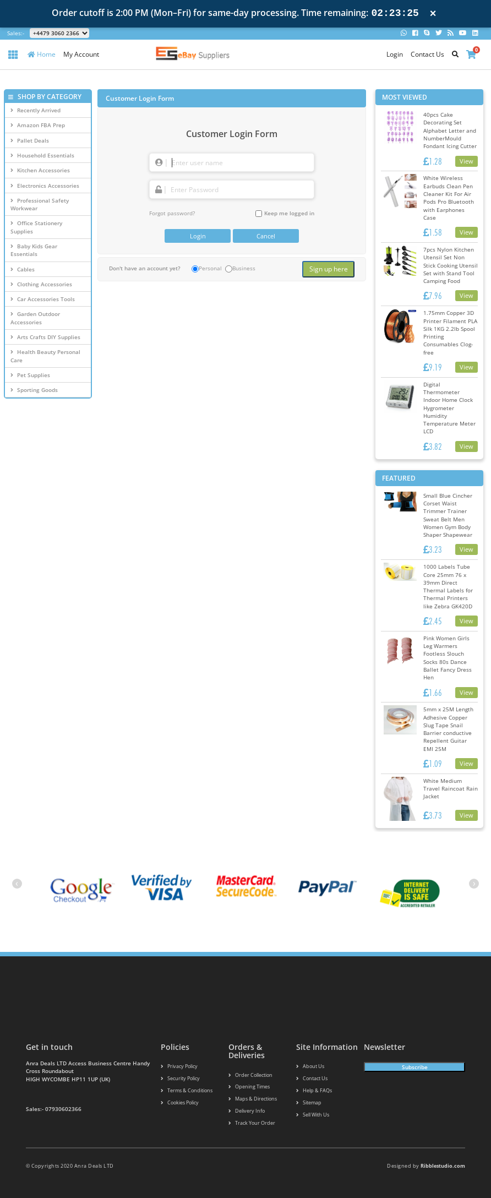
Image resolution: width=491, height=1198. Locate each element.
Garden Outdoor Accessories (35, 317)
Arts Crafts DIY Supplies (45, 337)
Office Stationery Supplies (36, 227)
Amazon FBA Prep (37, 125)
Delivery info (246, 1110)
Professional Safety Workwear (39, 204)
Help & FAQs (314, 1090)
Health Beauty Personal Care (45, 355)
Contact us (312, 1078)
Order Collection (250, 1075)
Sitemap (308, 1102)
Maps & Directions (252, 1098)
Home (42, 54)
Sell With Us (312, 1114)
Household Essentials (42, 155)
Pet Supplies (30, 375)
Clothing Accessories (41, 284)
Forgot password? (172, 213)
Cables (22, 269)
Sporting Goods (34, 390)
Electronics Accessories (44, 185)
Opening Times (249, 1086)
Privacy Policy (179, 1066)
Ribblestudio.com (443, 1165)
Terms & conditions (186, 1090)
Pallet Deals (29, 140)
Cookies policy (180, 1102)
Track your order (251, 1122)
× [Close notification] (433, 13)
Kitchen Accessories (40, 170)
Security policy (180, 1078)
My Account (81, 54)
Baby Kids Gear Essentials (33, 250)
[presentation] (17, 884)
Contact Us (427, 54)
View (466, 161)
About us (310, 1066)
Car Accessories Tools (42, 299)
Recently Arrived (35, 110)
